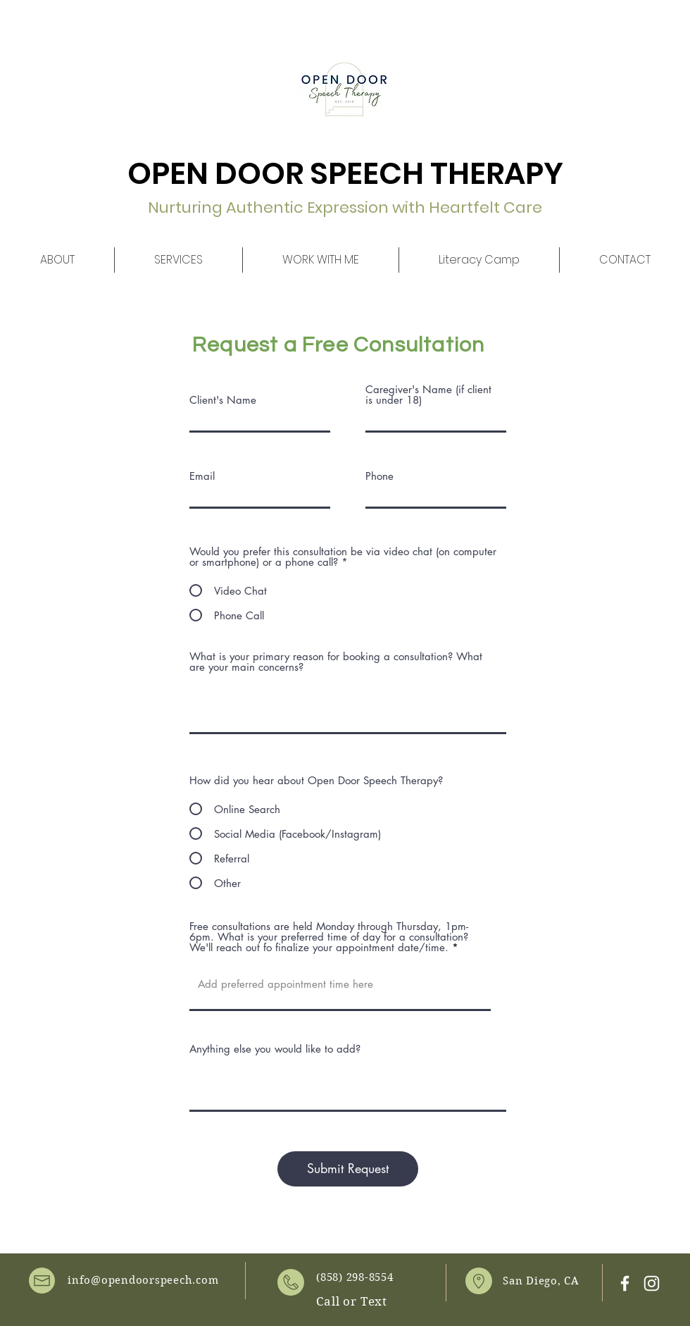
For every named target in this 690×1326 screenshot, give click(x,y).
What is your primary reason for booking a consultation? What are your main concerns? (335, 661)
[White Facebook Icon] (625, 1283)
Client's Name (222, 400)
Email (202, 476)
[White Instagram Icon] (651, 1283)
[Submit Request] (347, 1168)
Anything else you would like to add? (274, 1048)
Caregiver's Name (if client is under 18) (428, 394)
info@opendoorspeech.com (143, 1280)
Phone (379, 476)
